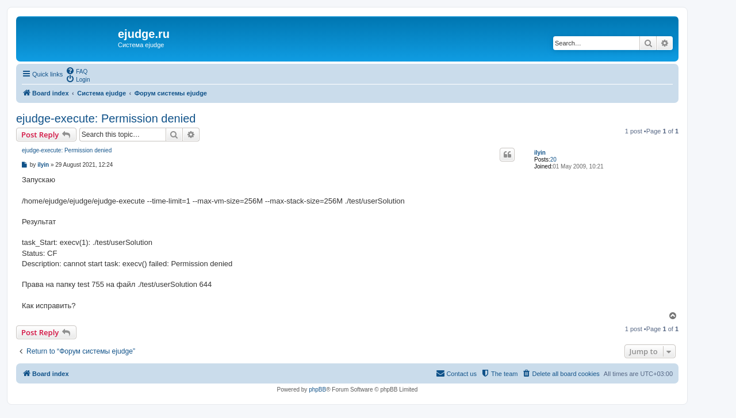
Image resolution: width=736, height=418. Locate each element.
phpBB (317, 389)
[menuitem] (76, 71)
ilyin (540, 152)
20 (553, 159)
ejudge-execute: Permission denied (105, 118)
